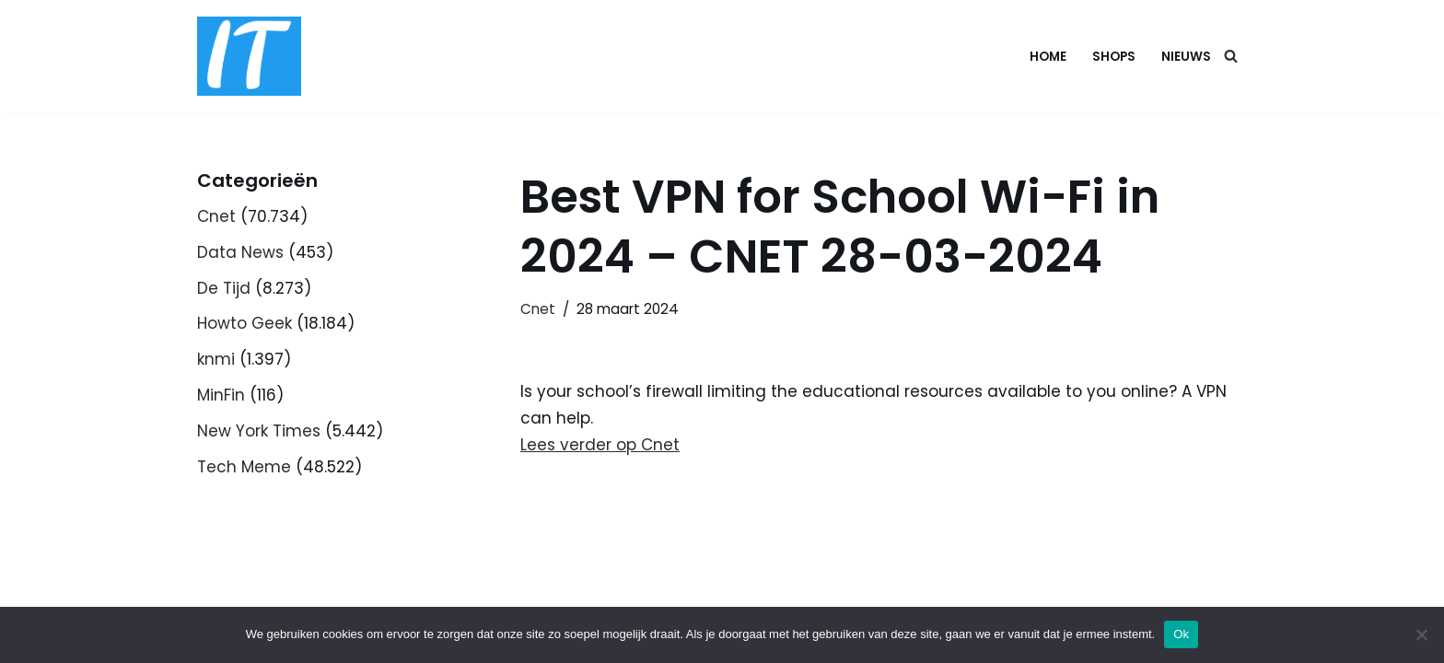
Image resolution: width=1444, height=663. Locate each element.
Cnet (216, 216)
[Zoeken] (1231, 56)
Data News (240, 252)
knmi (216, 359)
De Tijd (223, 288)
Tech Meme (244, 467)
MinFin (221, 395)
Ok (1181, 634)
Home (1048, 56)
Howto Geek (244, 323)
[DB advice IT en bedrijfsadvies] (249, 56)
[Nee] (1421, 634)
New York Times (258, 431)
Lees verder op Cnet (600, 445)
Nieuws (1186, 56)
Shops (1113, 56)
